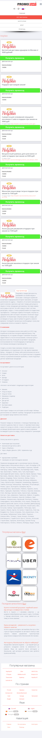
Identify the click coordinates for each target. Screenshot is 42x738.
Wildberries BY (22, 674)
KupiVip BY (9, 671)
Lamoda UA (9, 680)
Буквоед (21, 677)
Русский (12, 708)
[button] (15, 8)
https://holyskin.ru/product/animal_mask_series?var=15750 (19, 196)
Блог (9, 727)
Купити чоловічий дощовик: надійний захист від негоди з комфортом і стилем (21, 609)
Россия (4, 138)
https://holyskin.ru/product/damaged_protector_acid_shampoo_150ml (20, 159)
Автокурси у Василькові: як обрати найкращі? (21, 642)
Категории (35, 724)
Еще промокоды (21, 291)
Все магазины (22, 724)
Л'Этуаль (8, 674)
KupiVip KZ (34, 677)
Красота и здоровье (6, 65)
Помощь (21, 727)
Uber (21, 671)
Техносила (9, 677)
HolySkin (4, 67)
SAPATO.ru (35, 671)
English (31, 708)
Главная (9, 724)
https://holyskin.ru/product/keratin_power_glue (23, 123)
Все (23, 532)
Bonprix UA (34, 674)
